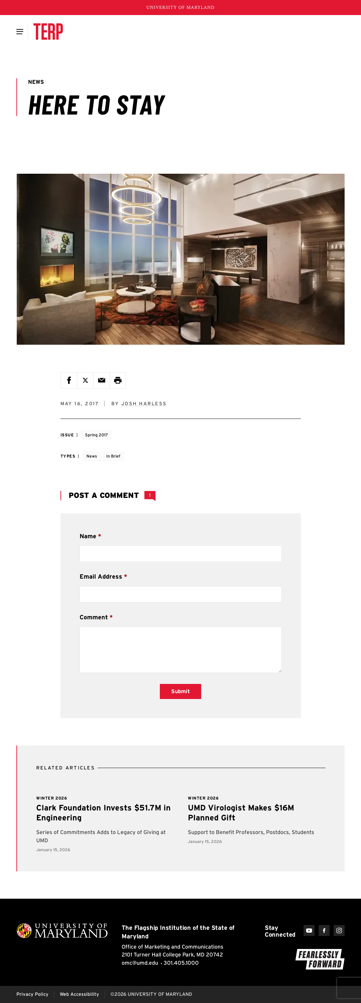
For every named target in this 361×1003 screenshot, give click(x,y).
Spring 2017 (96, 434)
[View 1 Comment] (150, 495)
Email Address (101, 576)
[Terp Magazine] (48, 31)
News (91, 456)
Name (88, 536)
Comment (94, 617)
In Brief (113, 456)
